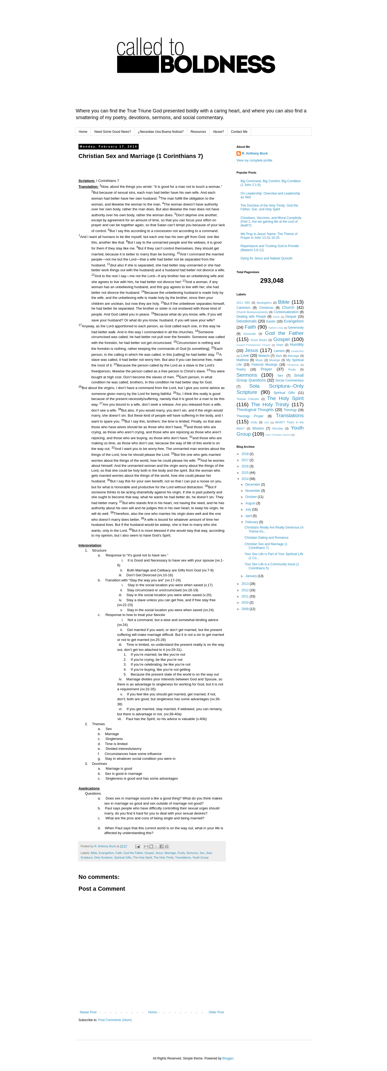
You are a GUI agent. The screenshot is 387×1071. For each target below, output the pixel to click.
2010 (246, 602)
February (252, 522)
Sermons (192, 852)
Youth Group (200, 857)
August (250, 503)
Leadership (297, 351)
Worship (277, 428)
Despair (290, 316)
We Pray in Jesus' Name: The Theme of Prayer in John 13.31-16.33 (269, 236)
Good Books (258, 340)
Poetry (241, 369)
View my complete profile (254, 160)
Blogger (227, 1058)
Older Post (216, 1012)
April (249, 516)
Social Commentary (289, 380)
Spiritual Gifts (122, 857)
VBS (266, 422)
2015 (246, 473)
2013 (246, 584)
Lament (279, 351)
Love (245, 355)
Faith (119, 852)
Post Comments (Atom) (115, 1020)
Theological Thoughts (255, 410)
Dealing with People (251, 316)
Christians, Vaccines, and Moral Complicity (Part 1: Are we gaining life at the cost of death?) (271, 222)
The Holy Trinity (163, 857)
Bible (94, 852)
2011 (246, 596)
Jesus (159, 852)
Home (83, 132)
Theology (290, 410)
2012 (246, 590)
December (253, 484)
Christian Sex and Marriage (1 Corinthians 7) (266, 546)
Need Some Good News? (112, 132)
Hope (279, 344)
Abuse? (218, 132)
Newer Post (88, 1012)
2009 (246, 609)
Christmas (266, 308)
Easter (271, 321)
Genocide (249, 333)
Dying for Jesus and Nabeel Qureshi (266, 258)
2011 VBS (243, 302)
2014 (246, 479)
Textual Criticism (247, 399)
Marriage (170, 852)
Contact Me (239, 132)
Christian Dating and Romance (266, 538)
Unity (254, 422)
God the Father (133, 852)
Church (288, 307)
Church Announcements (252, 312)
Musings (274, 360)
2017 (246, 460)
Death (276, 316)
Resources (198, 132)
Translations (183, 857)
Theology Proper (250, 416)
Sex (202, 852)
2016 (246, 466)
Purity (181, 852)
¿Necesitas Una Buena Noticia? (161, 132)
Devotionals (246, 321)
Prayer (266, 369)
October (251, 497)
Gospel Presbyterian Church (253, 344)
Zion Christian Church (278, 434)
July (248, 509)
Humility (297, 344)
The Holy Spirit (142, 857)
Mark (279, 355)
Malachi (264, 356)
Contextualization (286, 312)
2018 (246, 454)
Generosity (296, 327)
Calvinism (243, 308)
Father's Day (275, 327)
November (253, 491)
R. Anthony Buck (255, 153)
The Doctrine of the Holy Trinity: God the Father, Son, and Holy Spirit (269, 207)
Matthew (242, 360)
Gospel (149, 852)
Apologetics (264, 302)
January (251, 576)
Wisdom (258, 428)
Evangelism (106, 852)
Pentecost (293, 364)
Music (259, 360)
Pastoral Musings (264, 364)
